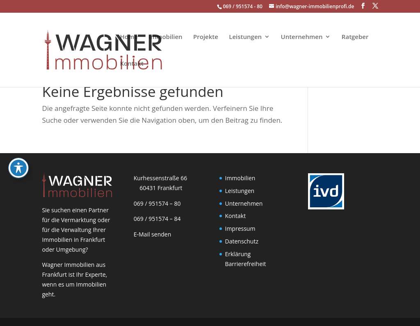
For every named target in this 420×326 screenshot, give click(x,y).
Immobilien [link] (165, 37)
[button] (363, 6)
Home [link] (128, 37)
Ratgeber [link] (355, 37)
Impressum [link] (240, 228)
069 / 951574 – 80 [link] (155, 203)
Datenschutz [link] (241, 241)
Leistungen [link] (245, 37)
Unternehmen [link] (302, 37)
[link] (77, 49)
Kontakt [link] (131, 63)
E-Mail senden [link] (152, 234)
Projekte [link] (205, 37)
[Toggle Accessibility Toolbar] (18, 157)
